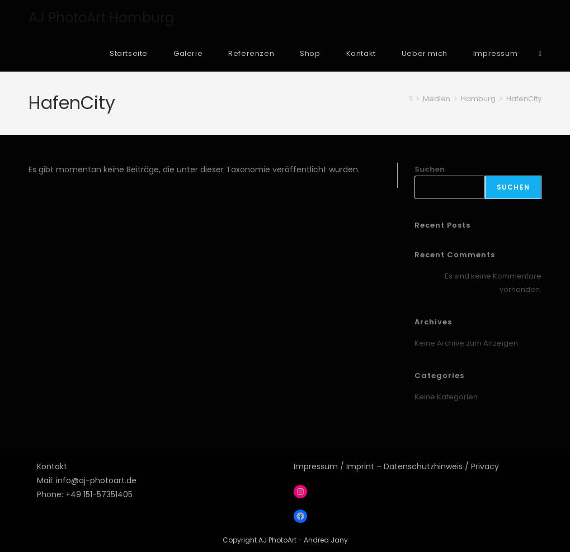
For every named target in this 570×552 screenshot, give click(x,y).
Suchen (429, 169)
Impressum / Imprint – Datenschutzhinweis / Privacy (396, 466)
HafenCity (523, 98)
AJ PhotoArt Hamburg (101, 17)
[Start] (410, 98)
